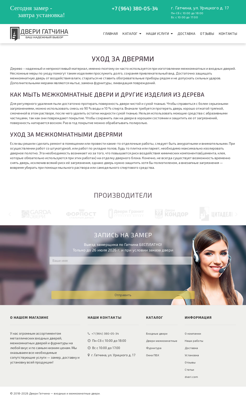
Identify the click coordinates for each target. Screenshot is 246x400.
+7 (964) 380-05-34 (135, 8)
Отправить (123, 295)
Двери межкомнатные (161, 340)
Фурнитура (153, 348)
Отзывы (207, 33)
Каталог (130, 33)
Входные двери (156, 333)
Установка (192, 355)
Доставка (186, 33)
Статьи (189, 369)
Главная (110, 33)
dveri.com (191, 376)
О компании (193, 333)
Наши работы (194, 340)
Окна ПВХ (152, 355)
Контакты (228, 33)
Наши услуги (157, 33)
